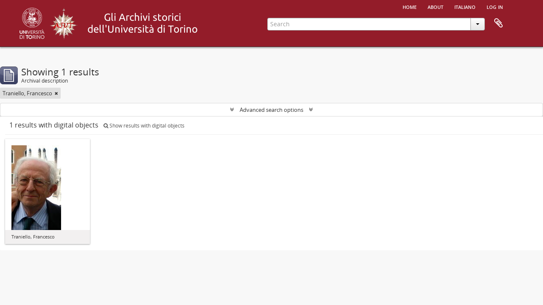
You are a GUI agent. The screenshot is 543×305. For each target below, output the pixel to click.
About (435, 6)
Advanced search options (271, 110)
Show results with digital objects (144, 125)
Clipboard (498, 23)
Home (410, 6)
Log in (495, 6)
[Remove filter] (56, 93)
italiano (465, 6)
